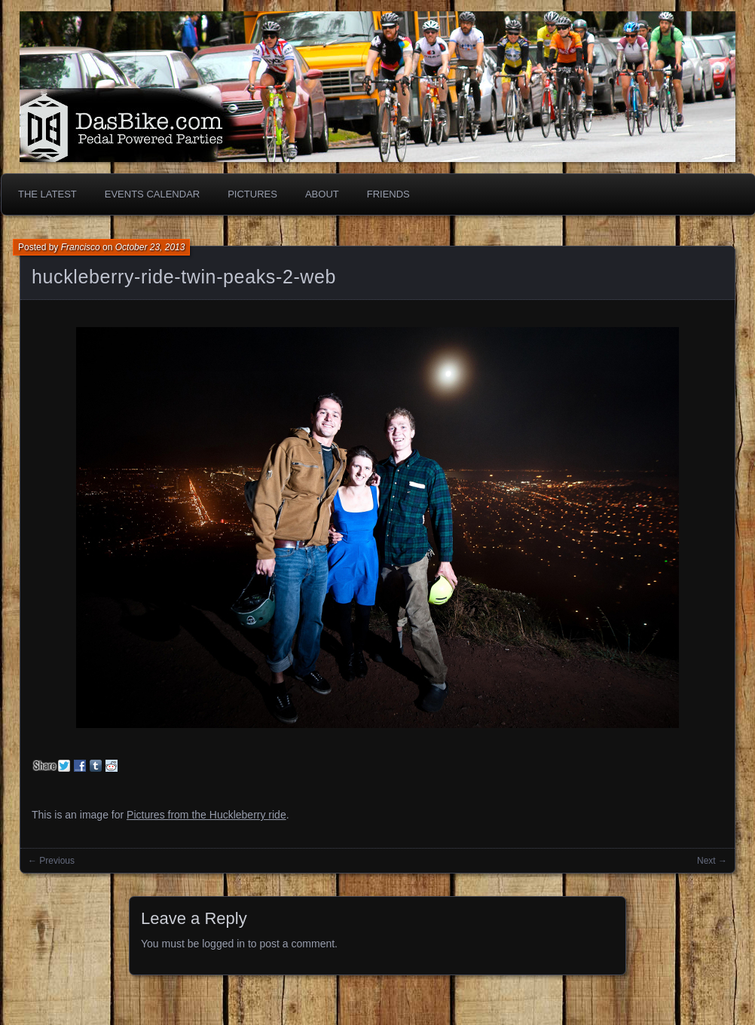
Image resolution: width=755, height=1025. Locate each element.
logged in (223, 944)
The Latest (47, 194)
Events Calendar (152, 194)
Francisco (80, 247)
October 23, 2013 (150, 247)
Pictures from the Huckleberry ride (206, 815)
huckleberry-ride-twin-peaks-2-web (184, 276)
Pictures (252, 194)
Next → (712, 860)
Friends (388, 194)
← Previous (51, 860)
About (322, 194)
